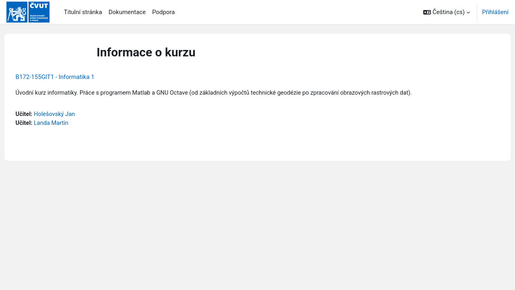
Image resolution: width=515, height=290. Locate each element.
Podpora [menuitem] (163, 12)
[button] (446, 12)
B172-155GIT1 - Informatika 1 (70, 77)
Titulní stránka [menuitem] (83, 12)
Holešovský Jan (70, 114)
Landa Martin (67, 123)
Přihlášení (495, 12)
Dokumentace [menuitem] (127, 12)
